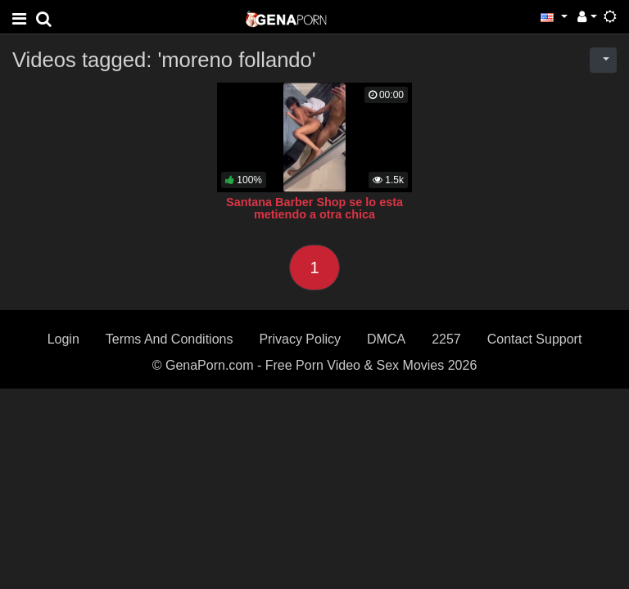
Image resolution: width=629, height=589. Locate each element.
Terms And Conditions (169, 339)
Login (63, 339)
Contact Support (534, 339)
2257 (446, 339)
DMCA (386, 339)
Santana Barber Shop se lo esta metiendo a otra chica (314, 209)
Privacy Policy (300, 339)
